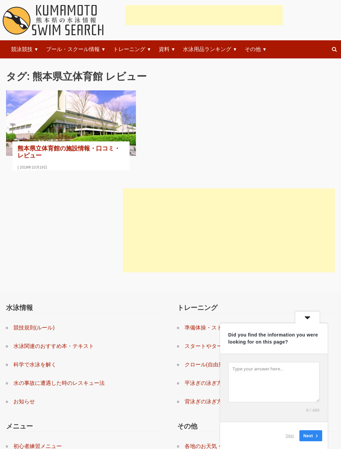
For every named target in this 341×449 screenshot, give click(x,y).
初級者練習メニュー (37, 357)
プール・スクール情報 (73, 49)
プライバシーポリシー (211, 412)
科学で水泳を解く (34, 257)
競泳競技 (22, 49)
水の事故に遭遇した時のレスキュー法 (59, 275)
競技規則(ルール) (34, 220)
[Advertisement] (204, 15)
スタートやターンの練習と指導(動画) (229, 238)
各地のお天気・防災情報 (214, 339)
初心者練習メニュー (37, 339)
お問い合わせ (201, 375)
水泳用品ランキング (207, 49)
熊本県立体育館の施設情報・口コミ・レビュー (55, 138)
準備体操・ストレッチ (211, 220)
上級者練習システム (37, 412)
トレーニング (129, 49)
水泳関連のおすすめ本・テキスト (53, 238)
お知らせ (24, 294)
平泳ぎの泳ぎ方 (203, 275)
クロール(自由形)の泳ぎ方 (216, 257)
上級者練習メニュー (37, 394)
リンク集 (195, 357)
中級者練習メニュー (37, 375)
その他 (253, 49)
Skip (290, 435)
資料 (164, 49)
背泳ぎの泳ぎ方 (203, 294)
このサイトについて (209, 394)
